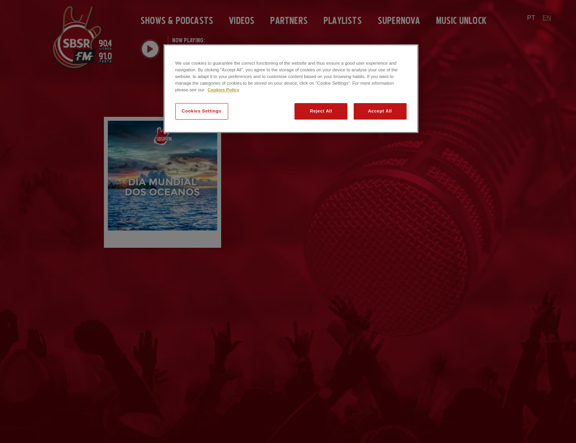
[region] (291, 88)
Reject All (321, 111)
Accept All (380, 111)
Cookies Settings (201, 111)
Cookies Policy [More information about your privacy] (223, 89)
